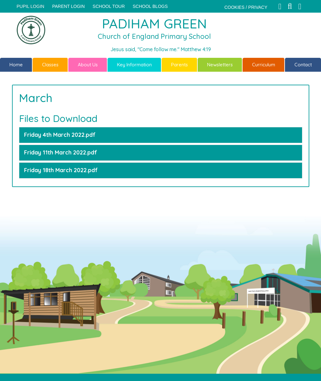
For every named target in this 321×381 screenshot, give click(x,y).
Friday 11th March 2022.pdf (60, 152)
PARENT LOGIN (68, 6)
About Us (88, 65)
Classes (50, 65)
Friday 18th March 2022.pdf (61, 170)
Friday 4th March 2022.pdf (60, 134)
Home (16, 65)
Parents (179, 65)
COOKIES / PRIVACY (245, 7)
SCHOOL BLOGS (150, 6)
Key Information (134, 65)
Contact (303, 65)
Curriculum (263, 65)
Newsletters (220, 65)
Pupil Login (30, 6)
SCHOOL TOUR (109, 6)
